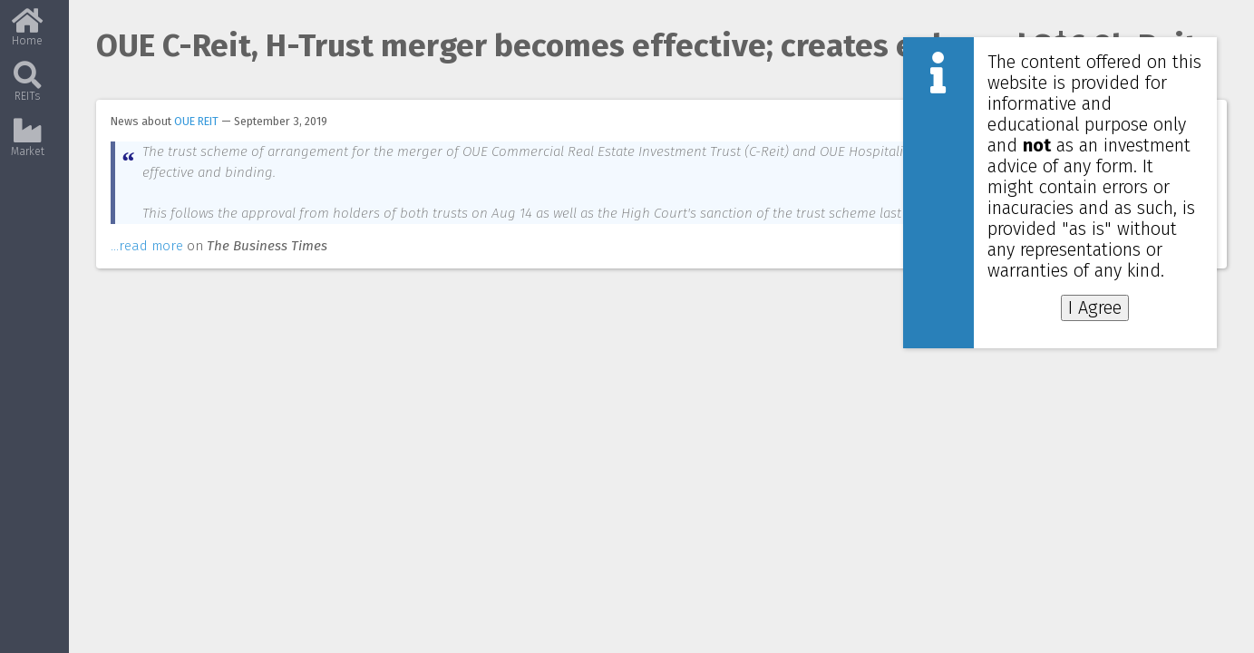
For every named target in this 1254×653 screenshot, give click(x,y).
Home (27, 34)
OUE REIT (196, 121)
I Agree (1095, 307)
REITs (27, 88)
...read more (147, 266)
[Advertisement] (1076, 394)
